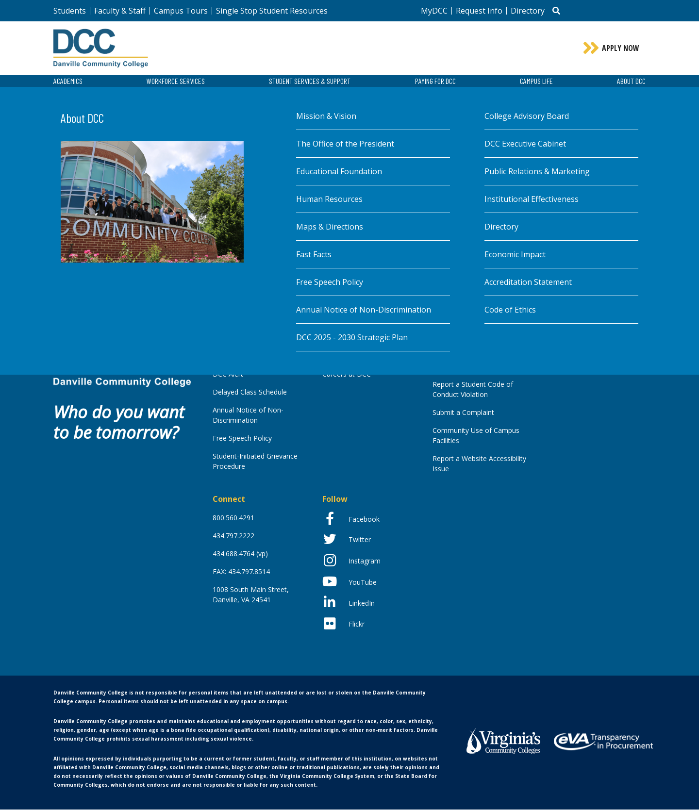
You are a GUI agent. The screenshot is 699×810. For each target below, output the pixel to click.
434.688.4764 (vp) (240, 554)
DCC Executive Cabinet (525, 144)
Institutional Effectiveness (531, 200)
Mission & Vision (326, 117)
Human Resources (329, 200)
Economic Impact (515, 255)
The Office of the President (345, 144)
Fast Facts (314, 255)
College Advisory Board (526, 117)
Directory (528, 10)
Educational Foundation (339, 172)
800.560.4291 (233, 518)
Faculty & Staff (120, 10)
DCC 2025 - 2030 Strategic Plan (352, 338)
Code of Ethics (510, 310)
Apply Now (620, 48)
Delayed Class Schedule (250, 392)
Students (69, 10)
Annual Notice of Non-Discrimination (363, 310)
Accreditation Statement (528, 283)
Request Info (479, 10)
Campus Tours (181, 10)
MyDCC (434, 10)
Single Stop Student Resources (272, 10)
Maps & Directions (329, 227)
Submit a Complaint (463, 412)
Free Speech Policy (329, 283)
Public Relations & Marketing (537, 172)
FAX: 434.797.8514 (241, 572)
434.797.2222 (233, 536)
